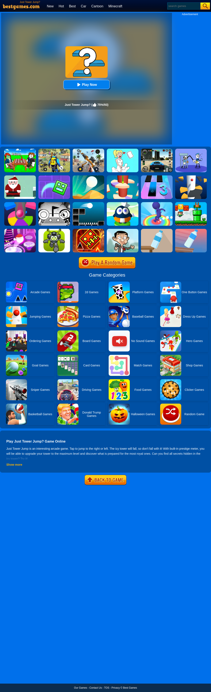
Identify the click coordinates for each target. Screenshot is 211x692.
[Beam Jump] (122, 203)
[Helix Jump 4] (122, 176)
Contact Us (95, 687)
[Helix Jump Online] (20, 203)
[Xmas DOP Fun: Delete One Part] (122, 150)
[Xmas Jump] (20, 176)
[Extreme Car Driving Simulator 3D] (157, 150)
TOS (106, 687)
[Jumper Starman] (54, 230)
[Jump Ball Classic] (88, 203)
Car (83, 6)
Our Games (80, 687)
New (50, 6)
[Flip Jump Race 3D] (157, 203)
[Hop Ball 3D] (20, 230)
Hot (61, 6)
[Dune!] (88, 176)
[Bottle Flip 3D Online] (157, 230)
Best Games (130, 687)
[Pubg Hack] (54, 150)
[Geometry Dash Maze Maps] (54, 176)
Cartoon (97, 6)
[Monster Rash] (88, 230)
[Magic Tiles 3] (157, 176)
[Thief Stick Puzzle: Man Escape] (191, 150)
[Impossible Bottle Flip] (191, 230)
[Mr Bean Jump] (122, 230)
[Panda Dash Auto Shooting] (88, 150)
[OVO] (54, 203)
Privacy (115, 687)
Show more (14, 464)
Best (72, 6)
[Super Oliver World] (191, 203)
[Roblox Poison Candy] (20, 150)
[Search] (183, 6)
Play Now (86, 84)
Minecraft (115, 6)
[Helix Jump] (191, 176)
